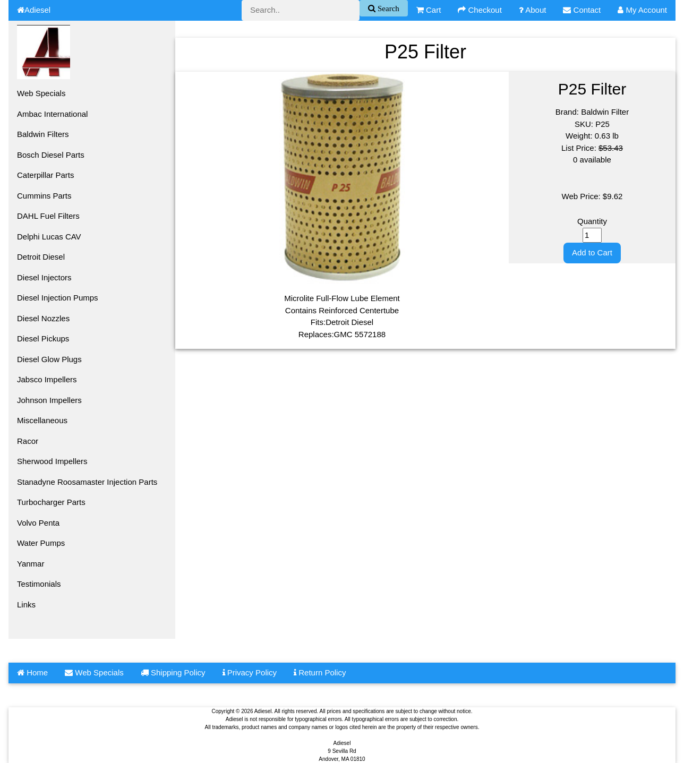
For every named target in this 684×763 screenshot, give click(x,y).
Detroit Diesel (41, 256)
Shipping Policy (173, 672)
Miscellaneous (42, 420)
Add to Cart (592, 252)
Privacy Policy (250, 672)
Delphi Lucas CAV (49, 236)
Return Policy (320, 672)
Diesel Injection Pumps (57, 297)
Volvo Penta (38, 522)
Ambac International (52, 113)
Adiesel (33, 9)
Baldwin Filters (43, 134)
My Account (642, 9)
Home (32, 672)
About (532, 9)
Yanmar (30, 563)
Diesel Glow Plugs (49, 359)
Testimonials (39, 583)
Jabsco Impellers (47, 379)
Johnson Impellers (49, 400)
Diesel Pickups (43, 338)
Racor (27, 440)
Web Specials (41, 93)
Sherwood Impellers (52, 461)
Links (26, 604)
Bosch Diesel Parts (50, 154)
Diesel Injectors (44, 277)
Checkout (480, 9)
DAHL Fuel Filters (48, 215)
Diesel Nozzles (43, 318)
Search (387, 8)
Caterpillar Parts (45, 174)
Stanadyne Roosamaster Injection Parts (87, 481)
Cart (428, 9)
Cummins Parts (44, 195)
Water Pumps (41, 542)
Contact (582, 9)
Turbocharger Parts (51, 502)
